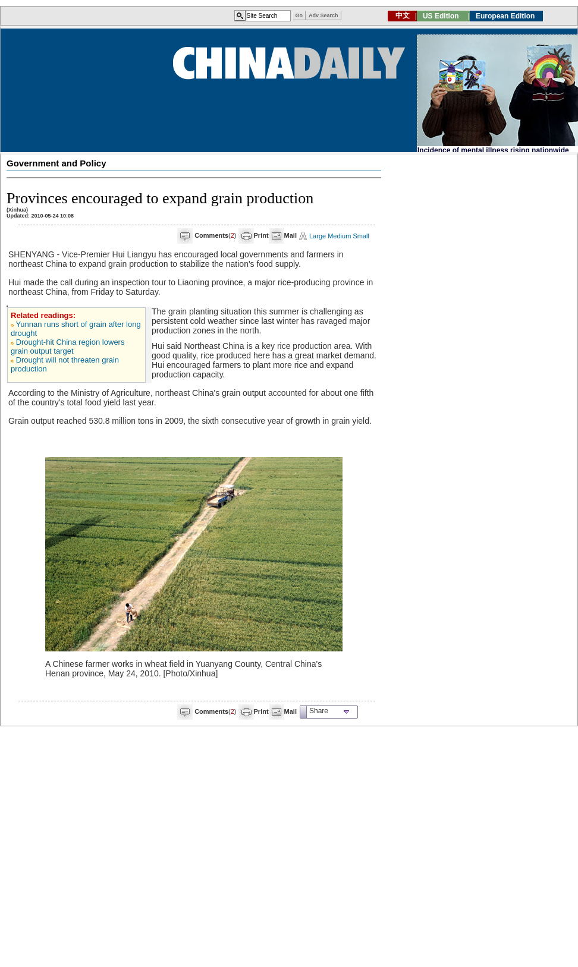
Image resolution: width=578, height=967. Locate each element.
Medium (339, 236)
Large (317, 236)
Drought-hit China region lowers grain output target (67, 346)
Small (361, 236)
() (215, 235)
